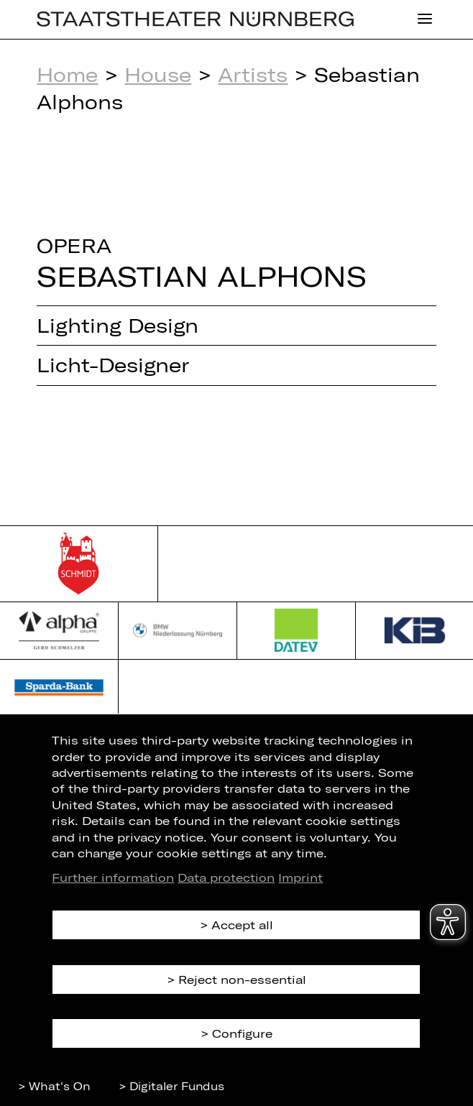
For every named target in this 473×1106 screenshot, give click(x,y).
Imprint (300, 877)
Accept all (242, 924)
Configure (242, 1033)
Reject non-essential (242, 979)
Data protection (226, 877)
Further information (113, 877)
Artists (253, 74)
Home (67, 74)
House (157, 74)
